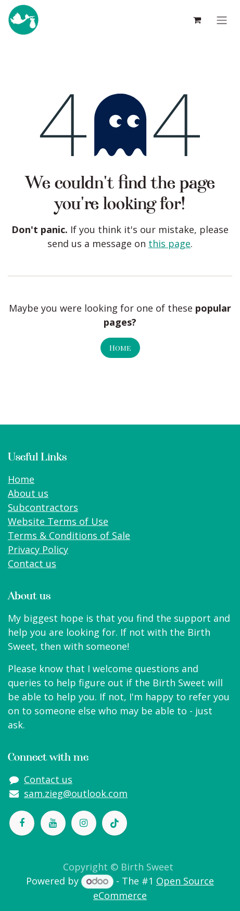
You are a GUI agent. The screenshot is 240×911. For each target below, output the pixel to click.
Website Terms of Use (58, 521)
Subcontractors (43, 507)
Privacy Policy (38, 549)
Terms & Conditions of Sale (69, 535)
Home (120, 348)
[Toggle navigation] (221, 20)
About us (28, 493)
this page (169, 243)
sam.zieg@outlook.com (76, 793)
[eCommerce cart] (196, 19)
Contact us (32, 563)
